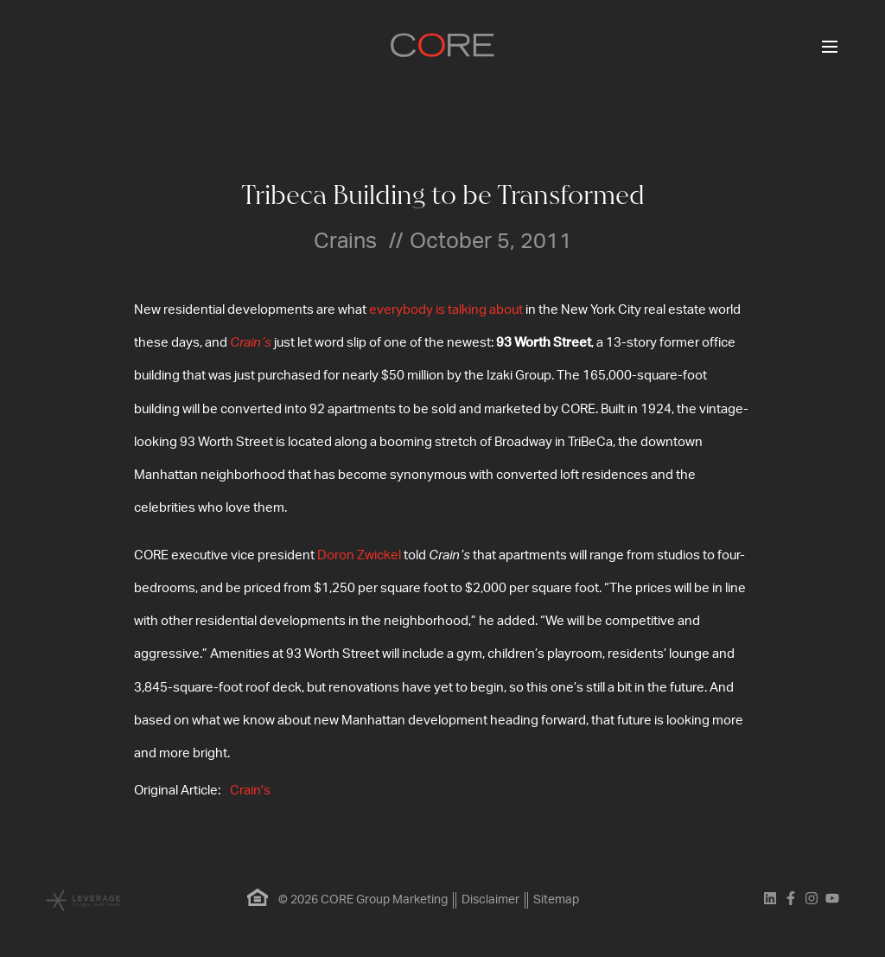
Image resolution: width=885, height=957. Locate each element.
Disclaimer (490, 900)
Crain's (250, 790)
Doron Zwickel (359, 555)
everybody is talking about (446, 309)
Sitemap (556, 900)
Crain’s (250, 342)
